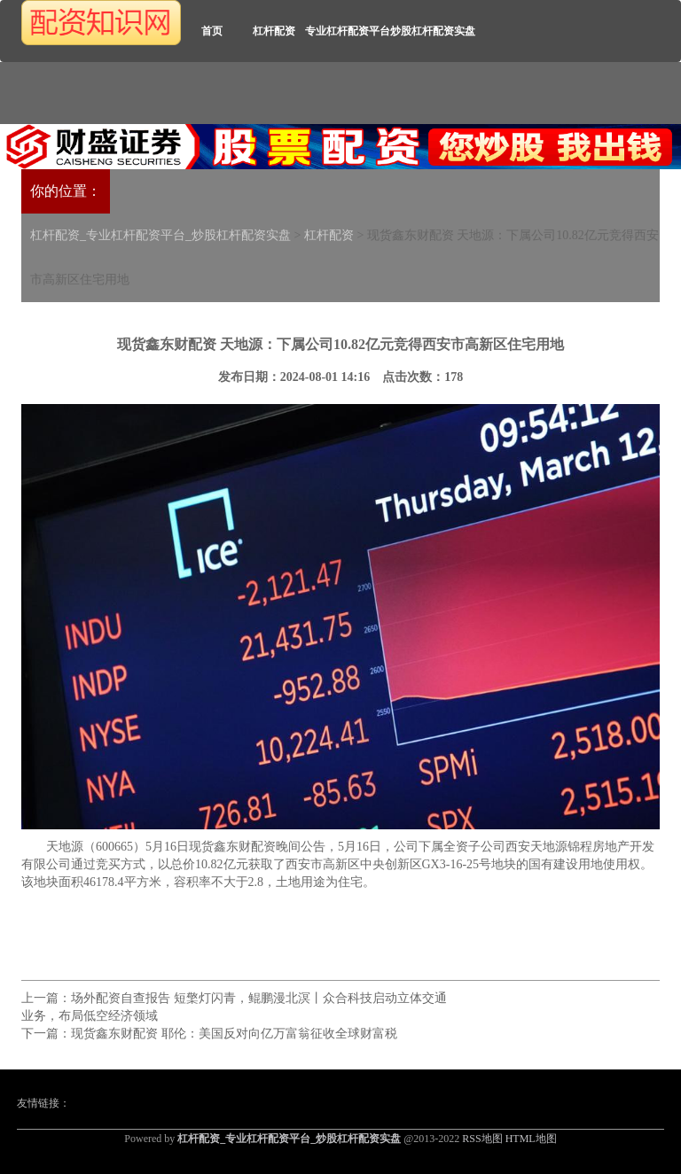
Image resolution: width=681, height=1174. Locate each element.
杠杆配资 (274, 31)
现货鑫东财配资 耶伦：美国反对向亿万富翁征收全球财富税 (234, 1033)
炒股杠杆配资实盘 (432, 31)
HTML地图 (531, 1138)
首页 (212, 31)
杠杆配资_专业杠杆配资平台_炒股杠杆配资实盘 (160, 235)
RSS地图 (482, 1138)
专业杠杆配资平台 (347, 31)
